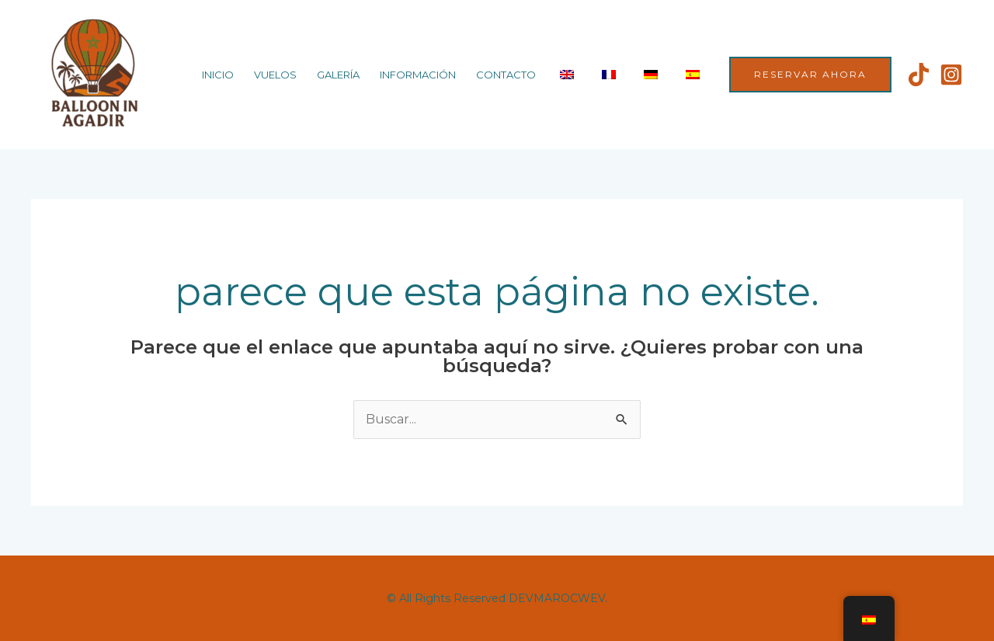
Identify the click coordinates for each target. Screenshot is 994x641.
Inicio (218, 74)
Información (418, 74)
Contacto (506, 74)
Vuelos (275, 74)
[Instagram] (951, 74)
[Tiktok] (918, 74)
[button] (810, 74)
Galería (338, 74)
